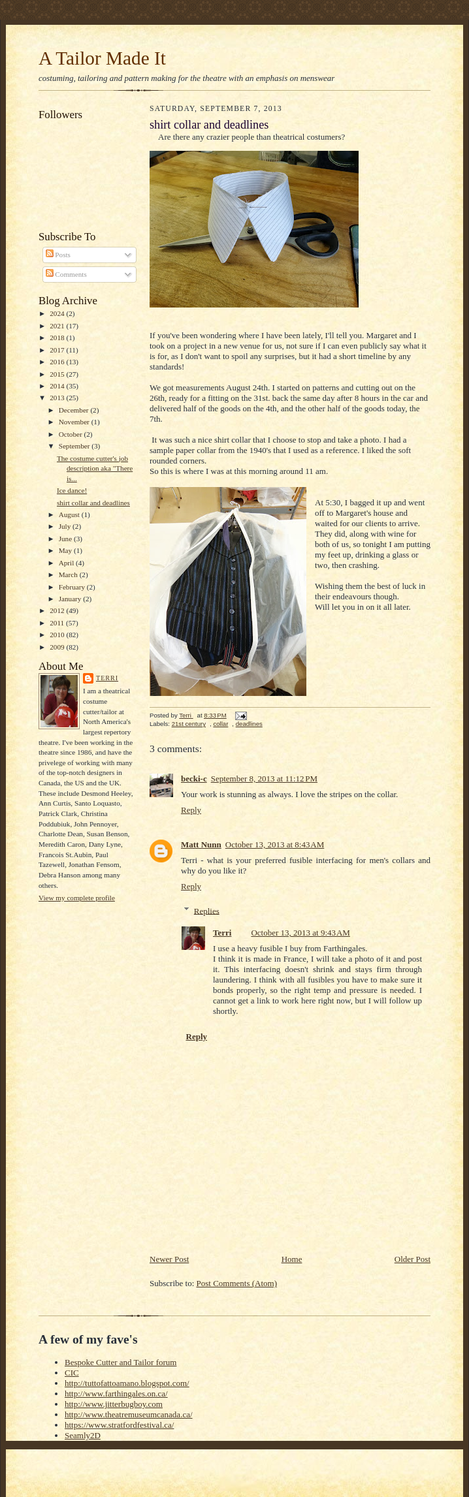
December (75, 410)
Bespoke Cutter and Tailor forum (120, 1362)
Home (292, 1259)
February (73, 587)
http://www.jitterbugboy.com (114, 1404)
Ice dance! (72, 490)
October (71, 434)
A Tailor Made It (102, 58)
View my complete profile (77, 898)
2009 (58, 647)
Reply (191, 810)
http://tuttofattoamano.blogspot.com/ (127, 1383)
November (75, 422)
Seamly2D (83, 1435)
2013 (58, 398)
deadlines (249, 723)
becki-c (194, 778)
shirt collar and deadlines (93, 503)
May (66, 550)
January (71, 599)
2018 (58, 337)
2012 (58, 610)
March (69, 574)
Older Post (412, 1259)
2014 (58, 386)
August (70, 514)
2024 (58, 313)
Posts (58, 255)
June (66, 539)
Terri (107, 678)
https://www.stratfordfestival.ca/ (119, 1425)
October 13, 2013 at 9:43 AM (300, 933)
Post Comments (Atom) (237, 1283)
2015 (58, 374)
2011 (58, 623)
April (67, 563)
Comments (66, 274)
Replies (206, 910)
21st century (189, 723)
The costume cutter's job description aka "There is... (95, 468)
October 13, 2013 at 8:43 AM (274, 844)
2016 (58, 362)
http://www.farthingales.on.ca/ (116, 1393)
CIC (72, 1373)
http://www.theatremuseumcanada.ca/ (129, 1414)
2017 (58, 350)
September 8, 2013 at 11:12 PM (264, 778)
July (66, 526)
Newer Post (169, 1259)
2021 (58, 326)
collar (220, 723)
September (75, 446)
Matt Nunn (201, 844)
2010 (58, 634)
